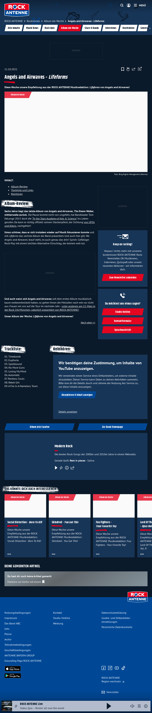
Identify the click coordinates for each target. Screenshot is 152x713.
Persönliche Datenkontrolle (117, 627)
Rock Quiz (50, 28)
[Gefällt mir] (128, 69)
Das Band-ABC (12, 623)
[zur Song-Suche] (139, 706)
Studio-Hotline (61, 618)
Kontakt (57, 612)
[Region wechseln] (113, 679)
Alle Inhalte (14, 28)
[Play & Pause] (55, 467)
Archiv (7, 639)
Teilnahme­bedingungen (17, 644)
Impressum (10, 618)
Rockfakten (128, 28)
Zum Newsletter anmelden (122, 277)
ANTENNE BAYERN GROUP (19, 655)
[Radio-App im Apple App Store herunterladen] (27, 668)
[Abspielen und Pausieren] (109, 706)
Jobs (6, 628)
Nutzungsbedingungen (17, 612)
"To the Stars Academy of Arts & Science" (54, 218)
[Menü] (140, 5)
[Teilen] (72, 467)
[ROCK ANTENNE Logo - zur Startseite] (16, 10)
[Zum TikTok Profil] (123, 668)
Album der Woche (70, 28)
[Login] (128, 5)
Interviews (110, 28)
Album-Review (19, 186)
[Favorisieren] (61, 467)
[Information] (67, 467)
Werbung (58, 623)
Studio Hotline (122, 312)
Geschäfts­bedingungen (17, 650)
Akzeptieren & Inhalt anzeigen (77, 395)
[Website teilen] (134, 69)
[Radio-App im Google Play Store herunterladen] (27, 675)
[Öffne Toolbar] (140, 69)
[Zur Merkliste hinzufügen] (122, 69)
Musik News (32, 28)
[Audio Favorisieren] (16, 706)
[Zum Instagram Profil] (110, 668)
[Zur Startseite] (138, 602)
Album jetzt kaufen (39, 427)
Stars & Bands (92, 28)
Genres (144, 28)
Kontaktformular (122, 321)
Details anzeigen (68, 411)
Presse (8, 634)
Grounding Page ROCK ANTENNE (23, 660)
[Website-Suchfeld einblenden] (122, 5)
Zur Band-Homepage (112, 427)
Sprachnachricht (122, 330)
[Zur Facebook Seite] (103, 668)
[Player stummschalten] (132, 706)
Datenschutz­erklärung (114, 612)
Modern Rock (64, 446)
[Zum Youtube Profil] (116, 668)
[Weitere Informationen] (145, 706)
